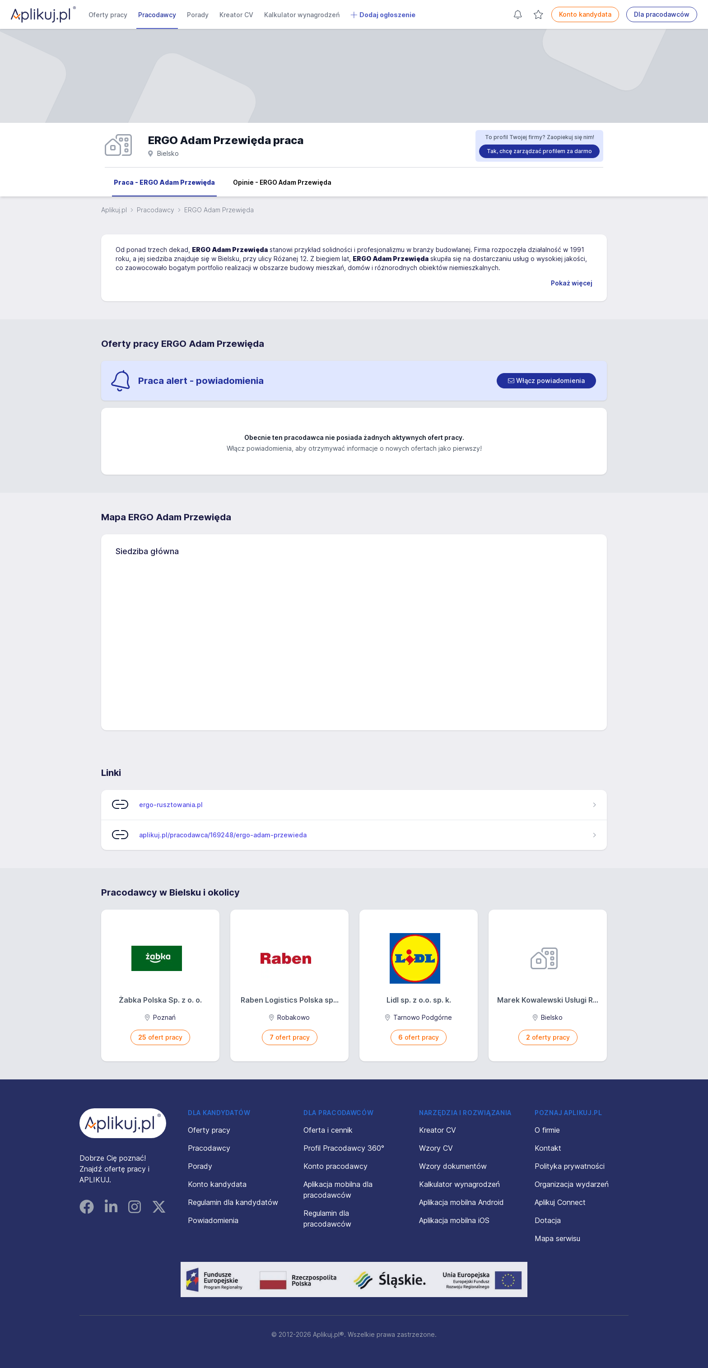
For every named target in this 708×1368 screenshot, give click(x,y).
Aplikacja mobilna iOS (454, 1220)
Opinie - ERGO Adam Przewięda (282, 182)
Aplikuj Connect (560, 1202)
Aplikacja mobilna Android (461, 1202)
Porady (198, 15)
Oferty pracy (107, 15)
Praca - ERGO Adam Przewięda (164, 182)
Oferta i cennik (328, 1130)
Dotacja (548, 1220)
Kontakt (548, 1148)
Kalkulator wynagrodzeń (302, 15)
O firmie (547, 1130)
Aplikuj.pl (114, 210)
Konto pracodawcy (335, 1166)
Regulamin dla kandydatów (233, 1202)
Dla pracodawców (661, 14)
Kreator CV (236, 15)
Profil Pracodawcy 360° (343, 1148)
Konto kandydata (585, 14)
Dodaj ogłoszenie (382, 15)
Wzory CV (436, 1148)
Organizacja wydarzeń (572, 1184)
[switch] (546, 380)
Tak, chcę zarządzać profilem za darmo (539, 151)
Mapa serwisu (557, 1238)
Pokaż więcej (571, 283)
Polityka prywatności (570, 1166)
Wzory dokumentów (453, 1166)
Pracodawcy (157, 15)
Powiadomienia (213, 1220)
